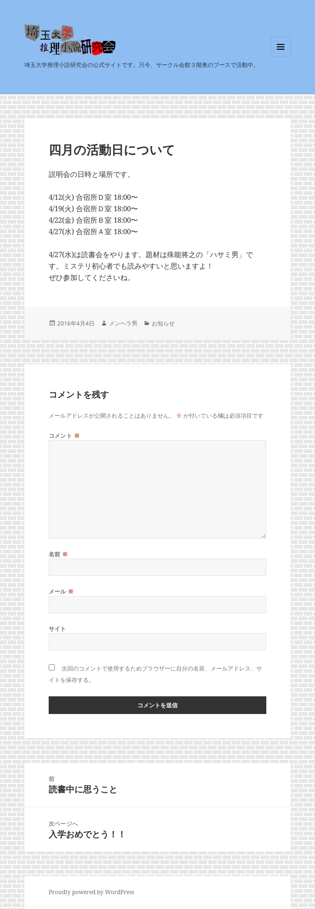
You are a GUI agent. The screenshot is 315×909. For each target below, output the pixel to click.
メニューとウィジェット (280, 56)
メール (61, 591)
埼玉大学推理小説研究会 (82, 57)
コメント (64, 436)
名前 (58, 554)
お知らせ (163, 323)
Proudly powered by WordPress (91, 892)
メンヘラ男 (123, 323)
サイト (57, 629)
